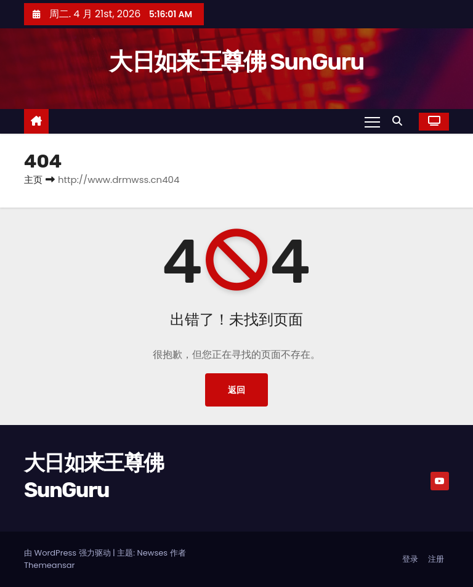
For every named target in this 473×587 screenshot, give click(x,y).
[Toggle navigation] (372, 121)
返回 (236, 390)
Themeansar (49, 565)
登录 (410, 559)
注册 (436, 559)
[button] (400, 121)
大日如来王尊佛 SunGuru (236, 61)
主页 (33, 179)
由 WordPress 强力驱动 (68, 553)
